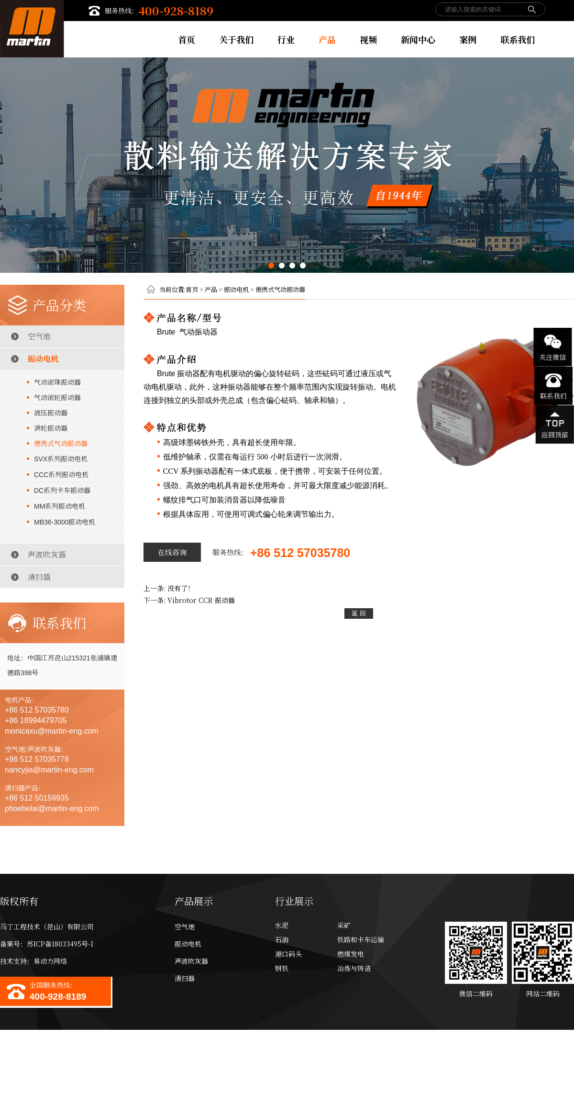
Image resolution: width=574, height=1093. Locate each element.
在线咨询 (172, 552)
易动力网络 (50, 961)
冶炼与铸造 (354, 968)
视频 (368, 39)
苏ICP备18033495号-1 (60, 943)
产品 (327, 39)
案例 (467, 39)
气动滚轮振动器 (57, 397)
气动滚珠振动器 (57, 382)
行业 (286, 39)
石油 (281, 939)
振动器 (201, 600)
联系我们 (517, 39)
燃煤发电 (350, 954)
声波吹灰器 (47, 554)
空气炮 (39, 336)
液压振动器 (50, 412)
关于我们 (236, 39)
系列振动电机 (61, 458)
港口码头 (288, 954)
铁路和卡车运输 (360, 939)
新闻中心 (418, 39)
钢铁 (281, 968)
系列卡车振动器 (62, 490)
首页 (186, 39)
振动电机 (43, 358)
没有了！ (180, 588)
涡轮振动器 (50, 428)
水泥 (281, 925)
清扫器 (39, 576)
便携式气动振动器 (61, 443)
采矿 (344, 925)
